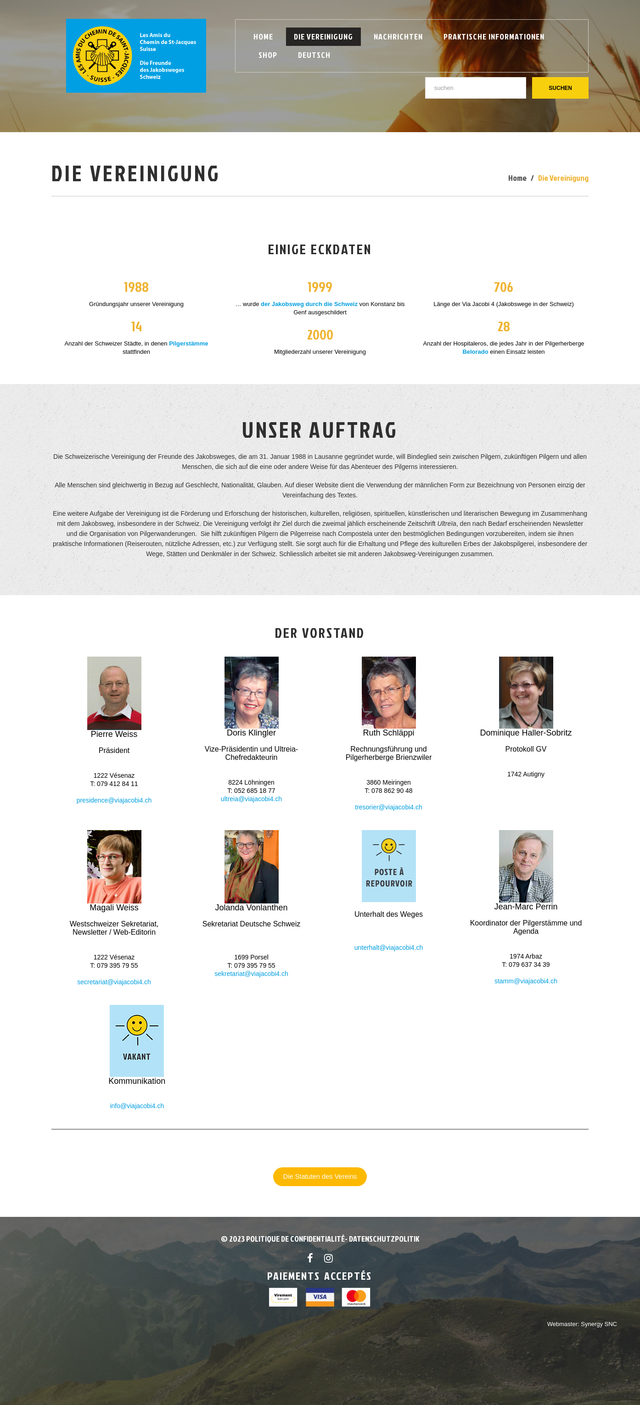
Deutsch (314, 55)
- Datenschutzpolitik (382, 1238)
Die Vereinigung (323, 36)
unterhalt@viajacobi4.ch (388, 947)
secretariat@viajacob (107, 982)
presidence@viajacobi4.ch (114, 800)
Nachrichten (398, 36)
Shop (267, 55)
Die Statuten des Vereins (320, 1176)
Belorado (475, 351)
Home (263, 36)
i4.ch (144, 982)
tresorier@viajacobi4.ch (388, 807)
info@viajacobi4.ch (137, 1106)
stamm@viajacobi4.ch (525, 981)
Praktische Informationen (494, 36)
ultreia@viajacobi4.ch (251, 799)
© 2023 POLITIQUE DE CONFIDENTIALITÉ (283, 1238)
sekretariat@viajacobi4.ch (251, 973)
